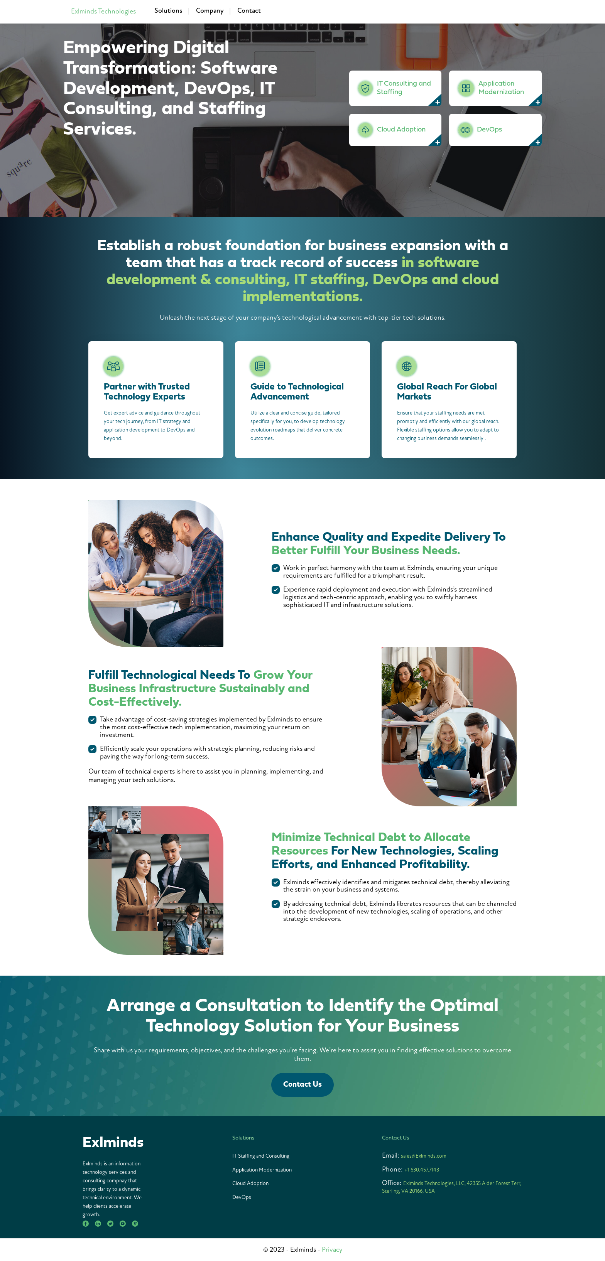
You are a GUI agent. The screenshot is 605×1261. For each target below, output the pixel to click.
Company (210, 10)
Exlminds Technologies (103, 11)
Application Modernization (262, 1170)
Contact (249, 10)
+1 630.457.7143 (421, 1170)
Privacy (332, 1249)
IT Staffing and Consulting (260, 1156)
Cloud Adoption (250, 1183)
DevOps (241, 1197)
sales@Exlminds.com (423, 1156)
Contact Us (302, 1085)
